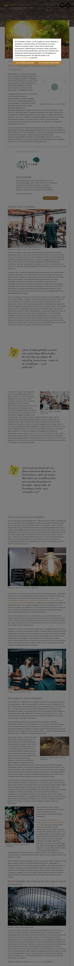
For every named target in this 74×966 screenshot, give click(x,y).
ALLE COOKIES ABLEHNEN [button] (25, 63)
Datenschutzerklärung (22, 58)
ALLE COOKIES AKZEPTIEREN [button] (49, 63)
